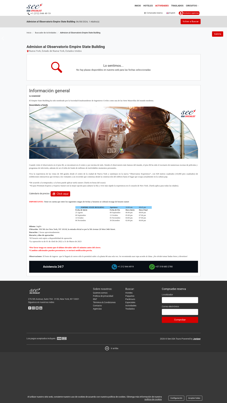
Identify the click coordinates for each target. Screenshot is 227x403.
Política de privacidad (103, 347)
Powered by (191, 389)
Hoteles (148, 5)
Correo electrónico (170, 357)
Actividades (162, 5)
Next (222, 63)
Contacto (97, 356)
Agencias (97, 359)
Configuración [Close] (176, 398)
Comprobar (180, 370)
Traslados (177, 5)
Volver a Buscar (191, 21)
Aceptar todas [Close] (194, 398)
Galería (217, 84)
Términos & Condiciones (104, 353)
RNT (95, 350)
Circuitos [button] (192, 5)
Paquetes (129, 347)
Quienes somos (100, 343)
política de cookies (153, 399)
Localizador (167, 345)
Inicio (138, 5)
